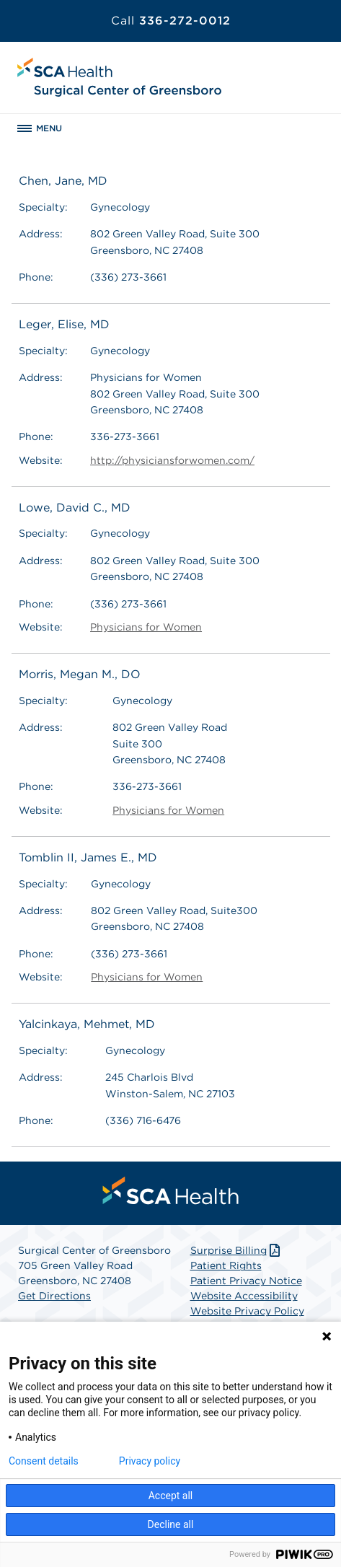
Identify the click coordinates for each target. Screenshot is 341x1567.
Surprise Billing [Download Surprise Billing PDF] (236, 1250)
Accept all (171, 1495)
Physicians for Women (146, 627)
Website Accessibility (244, 1296)
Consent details (44, 1461)
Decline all (171, 1524)
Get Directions (54, 1296)
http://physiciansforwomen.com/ (172, 460)
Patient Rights (226, 1265)
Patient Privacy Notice (246, 1280)
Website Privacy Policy (247, 1311)
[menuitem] (171, 1190)
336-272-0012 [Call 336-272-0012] (171, 20)
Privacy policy (149, 1461)
